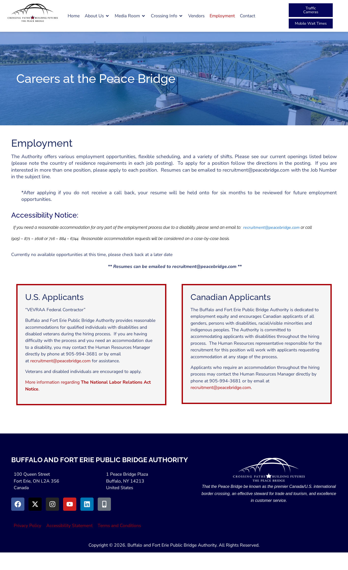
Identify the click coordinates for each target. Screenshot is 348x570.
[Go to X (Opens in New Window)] (35, 504)
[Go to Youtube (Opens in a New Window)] (69, 504)
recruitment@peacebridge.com (271, 227)
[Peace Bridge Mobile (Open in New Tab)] (311, 23)
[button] (97, 15)
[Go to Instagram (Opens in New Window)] (52, 504)
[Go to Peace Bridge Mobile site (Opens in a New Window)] (104, 504)
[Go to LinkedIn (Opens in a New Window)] (87, 504)
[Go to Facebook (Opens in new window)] (17, 504)
